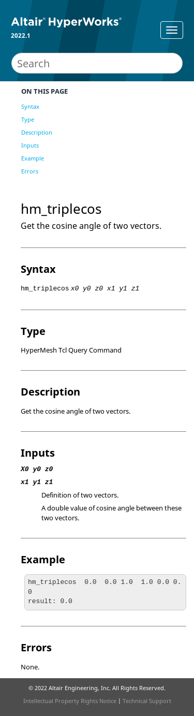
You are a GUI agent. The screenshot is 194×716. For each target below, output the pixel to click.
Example (32, 158)
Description (36, 132)
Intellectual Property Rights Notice (69, 701)
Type (27, 119)
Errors (29, 171)
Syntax (30, 106)
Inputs (30, 145)
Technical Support (147, 701)
